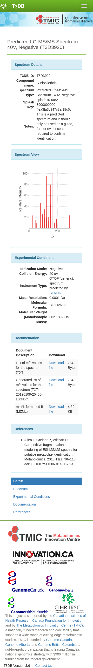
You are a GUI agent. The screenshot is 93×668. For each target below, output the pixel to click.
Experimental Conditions (31, 497)
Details (18, 481)
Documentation (24, 504)
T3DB (18, 6)
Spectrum (20, 489)
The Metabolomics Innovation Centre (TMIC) (49, 625)
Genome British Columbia (57, 645)
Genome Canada (59, 640)
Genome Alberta (17, 645)
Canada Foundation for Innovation (57, 620)
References (22, 512)
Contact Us (43, 666)
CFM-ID (55, 293)
